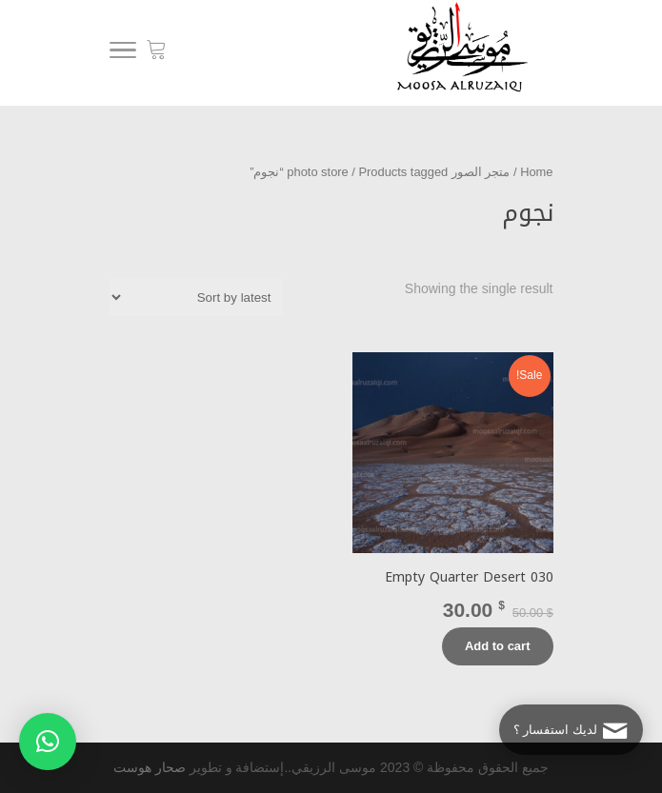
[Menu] (123, 53)
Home (536, 172)
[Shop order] (196, 297)
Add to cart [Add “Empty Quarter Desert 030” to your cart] (498, 646)
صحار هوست (149, 767)
